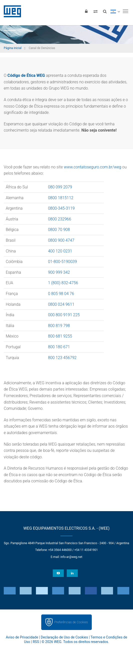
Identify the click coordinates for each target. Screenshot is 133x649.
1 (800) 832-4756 (63, 282)
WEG (10, 11)
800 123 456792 (62, 357)
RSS (36, 642)
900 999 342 (59, 272)
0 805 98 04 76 (61, 293)
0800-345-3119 (61, 208)
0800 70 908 (59, 229)
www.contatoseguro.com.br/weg (92, 167)
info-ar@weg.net (71, 557)
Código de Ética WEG (26, 75)
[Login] (86, 11)
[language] (115, 11)
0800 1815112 (61, 197)
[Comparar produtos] (95, 11)
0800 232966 (59, 219)
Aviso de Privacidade (22, 637)
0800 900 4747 (61, 240)
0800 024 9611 (61, 304)
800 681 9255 (60, 336)
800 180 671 (59, 347)
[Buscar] (104, 11)
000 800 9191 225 (64, 314)
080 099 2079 (60, 187)
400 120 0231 (60, 251)
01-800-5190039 (62, 261)
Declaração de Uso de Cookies (64, 637)
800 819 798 (59, 325)
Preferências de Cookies (71, 622)
